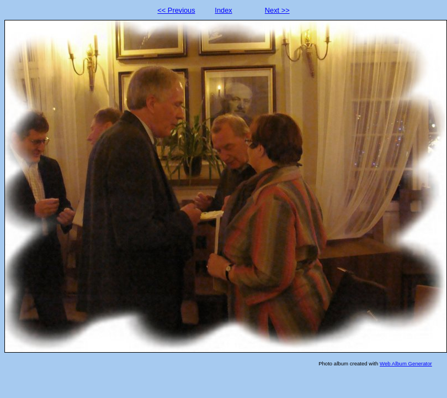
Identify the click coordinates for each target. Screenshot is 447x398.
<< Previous (176, 10)
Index (223, 10)
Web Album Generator (406, 363)
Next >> (277, 10)
